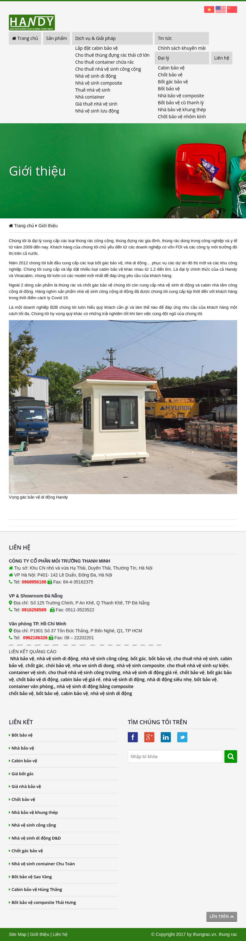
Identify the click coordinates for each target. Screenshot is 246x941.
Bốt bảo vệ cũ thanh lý (181, 103)
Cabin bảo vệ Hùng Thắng (35, 889)
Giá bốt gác (21, 774)
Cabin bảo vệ (171, 68)
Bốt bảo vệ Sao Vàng (30, 877)
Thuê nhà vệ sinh (92, 90)
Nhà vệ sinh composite (98, 83)
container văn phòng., (33, 686)
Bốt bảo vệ (169, 89)
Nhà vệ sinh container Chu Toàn (42, 864)
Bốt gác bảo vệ (173, 82)
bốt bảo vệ (159, 658)
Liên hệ (221, 58)
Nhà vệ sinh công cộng (32, 825)
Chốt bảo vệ (170, 75)
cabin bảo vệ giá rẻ (80, 679)
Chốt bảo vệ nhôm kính (182, 116)
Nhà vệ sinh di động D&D (35, 838)
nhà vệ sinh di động (57, 658)
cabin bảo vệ (74, 693)
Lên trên (222, 916)
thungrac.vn (204, 934)
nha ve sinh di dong (93, 665)
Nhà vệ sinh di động (95, 76)
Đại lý (163, 58)
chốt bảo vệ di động (37, 679)
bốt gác (138, 658)
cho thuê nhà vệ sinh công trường (84, 672)
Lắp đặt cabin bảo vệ (96, 48)
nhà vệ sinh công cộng (104, 658)
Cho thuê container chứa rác (104, 62)
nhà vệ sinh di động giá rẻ (150, 672)
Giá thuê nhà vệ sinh (96, 104)
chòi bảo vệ (58, 665)
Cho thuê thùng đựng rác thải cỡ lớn (112, 55)
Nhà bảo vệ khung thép (182, 109)
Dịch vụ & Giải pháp (95, 38)
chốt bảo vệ (192, 672)
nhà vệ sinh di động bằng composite (95, 686)
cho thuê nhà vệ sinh (195, 658)
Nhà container (90, 97)
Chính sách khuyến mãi (182, 48)
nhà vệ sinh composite (141, 665)
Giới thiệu (39, 934)
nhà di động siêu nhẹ (169, 679)
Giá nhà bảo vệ (25, 786)
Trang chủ (25, 38)
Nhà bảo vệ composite (181, 96)
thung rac (228, 934)
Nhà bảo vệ (22, 658)
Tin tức (165, 38)
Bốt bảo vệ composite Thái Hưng (42, 902)
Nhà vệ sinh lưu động (97, 111)
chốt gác (34, 665)
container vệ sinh (27, 672)
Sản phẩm (56, 38)
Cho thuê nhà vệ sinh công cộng (108, 69)
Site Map (17, 934)
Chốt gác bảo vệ (26, 851)
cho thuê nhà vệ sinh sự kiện (197, 665)
